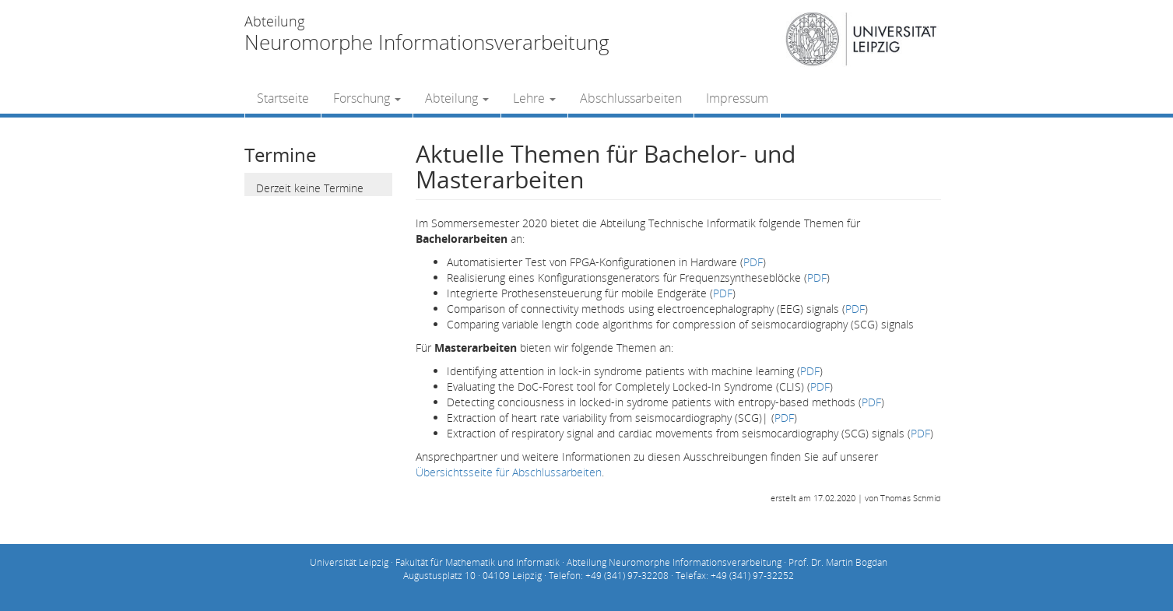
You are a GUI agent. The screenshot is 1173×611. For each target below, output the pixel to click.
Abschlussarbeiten (631, 98)
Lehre (534, 98)
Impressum (737, 98)
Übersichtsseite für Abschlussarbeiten (509, 472)
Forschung (367, 98)
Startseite (283, 98)
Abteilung (457, 98)
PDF (753, 262)
